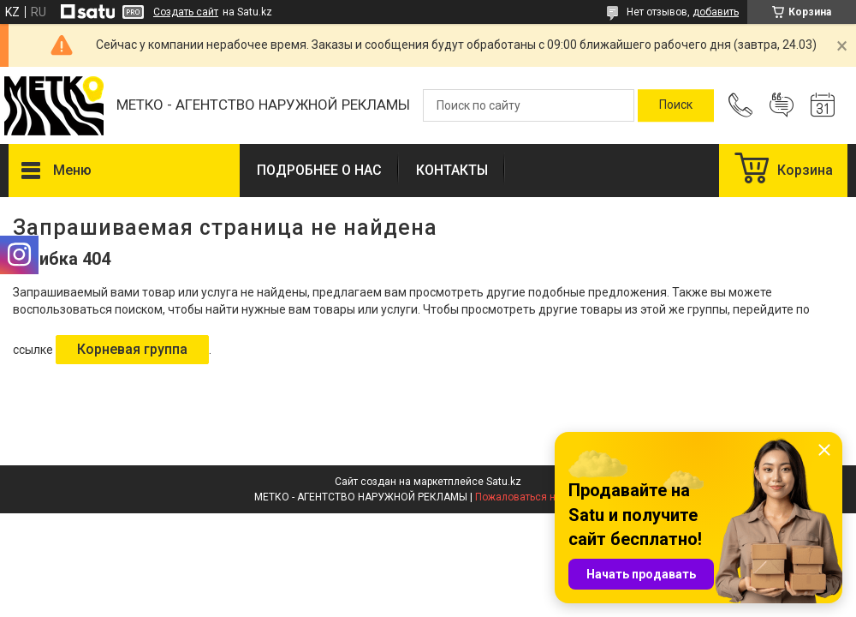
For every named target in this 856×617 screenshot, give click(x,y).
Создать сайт (185, 12)
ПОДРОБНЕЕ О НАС (319, 170)
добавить (716, 12)
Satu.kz (503, 482)
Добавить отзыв (782, 105)
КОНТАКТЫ (452, 170)
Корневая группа (132, 349)
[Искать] (676, 105)
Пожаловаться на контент (538, 497)
